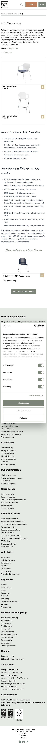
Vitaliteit (4, 585)
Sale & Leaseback (7, 429)
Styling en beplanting (8, 451)
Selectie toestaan (23, 410)
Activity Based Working (9, 618)
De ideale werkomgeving (10, 601)
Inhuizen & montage (8, 475)
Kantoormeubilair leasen (10, 426)
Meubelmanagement (9, 484)
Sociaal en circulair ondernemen (12, 522)
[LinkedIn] (23, 742)
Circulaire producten (8, 544)
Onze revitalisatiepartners (10, 530)
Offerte (31, 4)
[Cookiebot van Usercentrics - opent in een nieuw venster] (34, 325)
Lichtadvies (5, 462)
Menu (42, 4)
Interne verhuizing (7, 508)
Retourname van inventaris (11, 434)
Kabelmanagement (8, 464)
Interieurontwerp (7, 448)
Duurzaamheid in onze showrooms (14, 524)
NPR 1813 (4, 596)
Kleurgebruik (5, 629)
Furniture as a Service (9, 423)
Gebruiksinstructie (7, 494)
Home (3, 13)
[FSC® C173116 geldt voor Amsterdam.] (23, 700)
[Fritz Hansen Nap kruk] (23, 106)
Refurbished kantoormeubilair (12, 431)
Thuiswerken (6, 623)
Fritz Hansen (13, 13)
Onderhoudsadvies (8, 497)
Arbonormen (5, 593)
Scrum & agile (6, 571)
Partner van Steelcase (9, 634)
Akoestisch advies (7, 456)
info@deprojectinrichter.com (12, 659)
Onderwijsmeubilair (8, 646)
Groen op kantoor (7, 632)
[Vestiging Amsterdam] (23, 670)
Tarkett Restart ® (7, 533)
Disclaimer (23, 735)
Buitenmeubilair (7, 640)
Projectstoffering (7, 437)
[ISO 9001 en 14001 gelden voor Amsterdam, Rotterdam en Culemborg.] (23, 704)
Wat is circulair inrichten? (10, 519)
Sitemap (23, 737)
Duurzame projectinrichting (11, 535)
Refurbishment (6, 505)
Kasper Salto (13, 48)
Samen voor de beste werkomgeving (14, 538)
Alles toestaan (23, 403)
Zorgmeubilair (6, 643)
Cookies (23, 733)
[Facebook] (19, 742)
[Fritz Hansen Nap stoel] (23, 76)
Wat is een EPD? (7, 547)
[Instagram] (27, 742)
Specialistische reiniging (10, 502)
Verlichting (5, 599)
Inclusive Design (7, 637)
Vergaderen (5, 557)
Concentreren (6, 563)
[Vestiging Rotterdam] (23, 675)
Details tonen (34, 396)
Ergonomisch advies (8, 459)
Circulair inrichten (7, 453)
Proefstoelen (6, 607)
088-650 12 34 (7, 656)
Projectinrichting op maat (10, 574)
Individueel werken (8, 560)
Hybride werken (6, 620)
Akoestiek (4, 604)
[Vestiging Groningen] (23, 686)
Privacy (3, 590)
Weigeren (23, 418)
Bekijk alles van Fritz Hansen (23, 291)
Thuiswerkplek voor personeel (12, 478)
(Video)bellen (6, 568)
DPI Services (5, 481)
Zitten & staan (6, 587)
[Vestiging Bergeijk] (23, 681)
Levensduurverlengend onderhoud (13, 500)
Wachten (4, 566)
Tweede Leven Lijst (8, 527)
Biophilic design (6, 626)
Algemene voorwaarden (23, 731)
